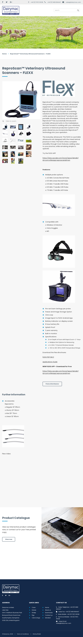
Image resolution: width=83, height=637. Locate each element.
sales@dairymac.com (73, 2)
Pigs (33, 615)
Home (4, 54)
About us (48, 610)
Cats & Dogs (36, 618)
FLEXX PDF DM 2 (48, 357)
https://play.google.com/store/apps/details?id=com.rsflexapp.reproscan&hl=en (61, 159)
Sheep (34, 613)
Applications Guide (50, 362)
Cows (34, 607)
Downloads (49, 613)
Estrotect (48, 618)
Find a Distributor (52, 384)
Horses (34, 610)
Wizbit (39, 634)
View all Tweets (41, 566)
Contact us (49, 615)
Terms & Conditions (23, 634)
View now (8, 539)
